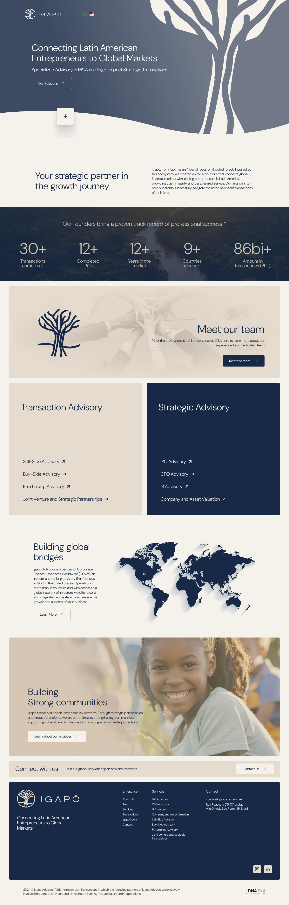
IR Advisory (175, 486)
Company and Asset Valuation (193, 499)
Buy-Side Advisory (45, 474)
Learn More (52, 614)
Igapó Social (130, 819)
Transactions (130, 814)
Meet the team (243, 361)
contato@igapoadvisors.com (224, 799)
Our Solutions (51, 83)
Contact (128, 824)
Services (128, 809)
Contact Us (255, 769)
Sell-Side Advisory (44, 461)
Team (126, 804)
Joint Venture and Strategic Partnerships (66, 499)
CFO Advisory (178, 474)
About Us (128, 799)
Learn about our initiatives (56, 736)
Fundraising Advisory (47, 486)
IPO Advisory (177, 461)
